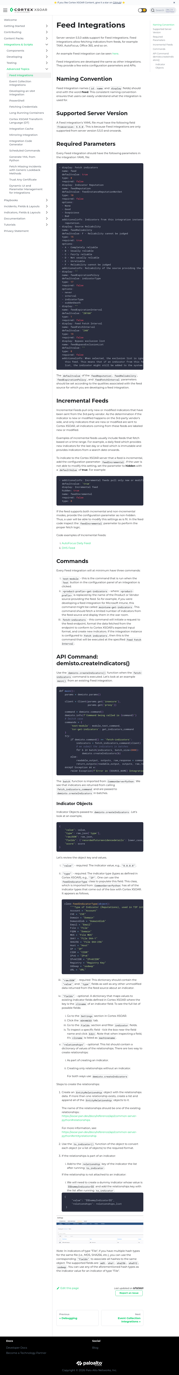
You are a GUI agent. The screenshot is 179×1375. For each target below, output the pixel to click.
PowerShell (16, 100)
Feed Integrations (21, 75)
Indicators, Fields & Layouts (22, 212)
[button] (142, 10)
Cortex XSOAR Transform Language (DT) (26, 120)
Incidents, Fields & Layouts (22, 206)
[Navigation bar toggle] (5, 10)
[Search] (163, 10)
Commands (159, 49)
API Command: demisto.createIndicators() (163, 56)
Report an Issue (129, 1292)
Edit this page (67, 1288)
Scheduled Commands (24, 150)
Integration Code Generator (20, 142)
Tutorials (10, 224)
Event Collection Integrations (20, 83)
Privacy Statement (16, 231)
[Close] (174, 2)
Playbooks (11, 200)
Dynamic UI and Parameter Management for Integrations (25, 189)
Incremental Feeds (163, 44)
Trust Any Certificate (23, 179)
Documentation (14, 218)
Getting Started (14, 26)
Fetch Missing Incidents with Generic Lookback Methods (25, 170)
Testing (11, 62)
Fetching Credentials (23, 106)
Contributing (12, 32)
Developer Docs (16, 1347)
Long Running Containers (26, 112)
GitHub (117, 2)
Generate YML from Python (22, 158)
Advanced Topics (18, 69)
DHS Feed (68, 548)
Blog (95, 1347)
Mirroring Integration (23, 134)
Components (15, 50)
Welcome (10, 19)
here (115, 53)
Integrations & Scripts (18, 44)
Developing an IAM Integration (22, 92)
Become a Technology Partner (26, 1353)
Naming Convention (163, 24)
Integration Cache (21, 128)
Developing (14, 56)
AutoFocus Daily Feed (76, 543)
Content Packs (14, 38)
